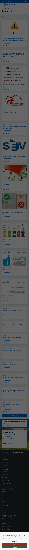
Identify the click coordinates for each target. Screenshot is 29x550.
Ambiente (3, 472)
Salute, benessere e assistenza (7, 488)
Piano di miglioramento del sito (7, 537)
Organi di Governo (5, 459)
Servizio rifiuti (6, 241)
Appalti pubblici (4, 475)
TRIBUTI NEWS (6, 184)
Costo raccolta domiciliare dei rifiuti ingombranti (14, 377)
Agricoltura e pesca (5, 471)
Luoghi (3, 507)
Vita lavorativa (4, 492)
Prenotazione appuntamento (6, 524)
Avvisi (4, 36)
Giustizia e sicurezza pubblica (6, 483)
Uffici (3, 457)
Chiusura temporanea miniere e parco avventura (14, 84)
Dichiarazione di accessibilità (6, 535)
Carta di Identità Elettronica (9, 364)
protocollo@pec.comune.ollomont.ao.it (10, 519)
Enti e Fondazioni (5, 464)
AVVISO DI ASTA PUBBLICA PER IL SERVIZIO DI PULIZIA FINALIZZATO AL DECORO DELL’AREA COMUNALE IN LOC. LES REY (13, 54)
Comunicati (5, 335)
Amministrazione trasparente (6, 529)
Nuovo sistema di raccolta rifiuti (10, 269)
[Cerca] (26, 4)
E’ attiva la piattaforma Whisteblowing (12, 337)
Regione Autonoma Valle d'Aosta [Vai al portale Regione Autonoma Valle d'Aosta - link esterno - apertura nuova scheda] (6, 1)
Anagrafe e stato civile (5, 474)
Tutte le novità (14, 415)
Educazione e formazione (6, 482)
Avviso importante (7, 297)
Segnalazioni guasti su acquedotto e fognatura (14, 156)
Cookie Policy (4, 532)
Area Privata (4, 541)
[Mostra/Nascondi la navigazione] (1, 4)
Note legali (4, 534)
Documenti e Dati (5, 465)
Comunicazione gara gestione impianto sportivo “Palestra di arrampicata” (14, 391)
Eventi (3, 508)
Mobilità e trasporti (5, 486)
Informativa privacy (5, 531)
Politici (3, 461)
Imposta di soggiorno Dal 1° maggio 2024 (12, 325)
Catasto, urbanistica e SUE (6, 479)
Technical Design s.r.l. (8, 547)
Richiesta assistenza (5, 527)
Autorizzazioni (4, 477)
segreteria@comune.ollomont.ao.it (9, 518)
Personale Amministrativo (6, 462)
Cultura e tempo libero (5, 480)
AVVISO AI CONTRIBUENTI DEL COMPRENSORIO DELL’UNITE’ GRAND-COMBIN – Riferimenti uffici (14, 39)
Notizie (3, 498)
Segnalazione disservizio (6, 526)
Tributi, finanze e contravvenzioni (7, 489)
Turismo (3, 491)
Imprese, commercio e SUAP (6, 485)
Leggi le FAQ (4, 523)
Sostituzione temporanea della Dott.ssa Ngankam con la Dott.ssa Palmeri (12, 113)
